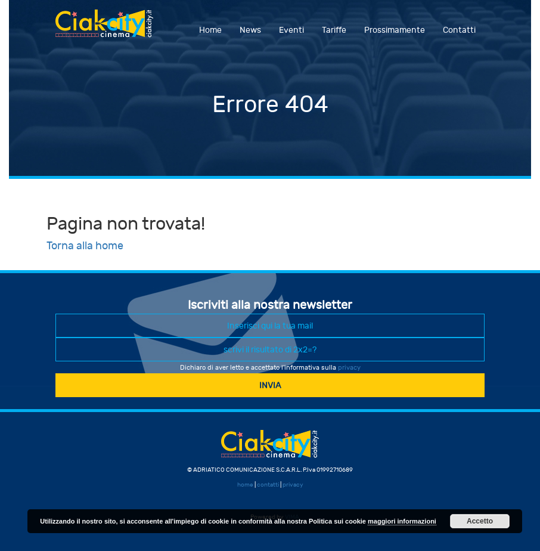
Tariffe (334, 30)
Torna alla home (84, 246)
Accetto (480, 521)
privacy (349, 368)
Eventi (291, 30)
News (250, 30)
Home (210, 30)
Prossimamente (394, 30)
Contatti (459, 30)
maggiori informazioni (402, 521)
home (245, 484)
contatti (268, 484)
